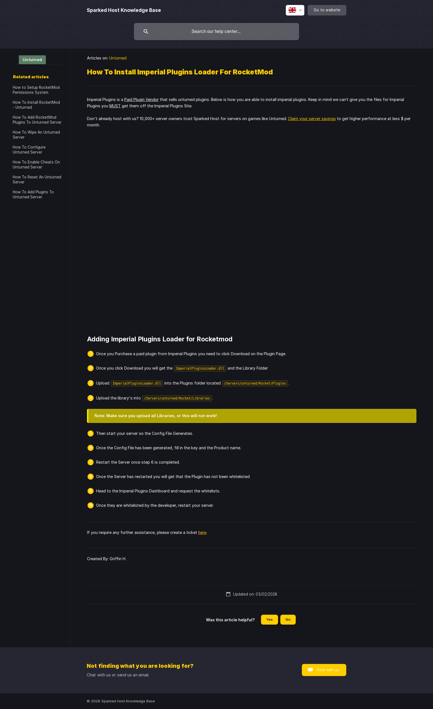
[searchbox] (216, 31)
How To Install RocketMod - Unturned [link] (36, 105)
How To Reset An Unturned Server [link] (37, 179)
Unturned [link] (117, 58)
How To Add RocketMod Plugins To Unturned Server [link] (37, 119)
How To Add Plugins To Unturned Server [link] (33, 194)
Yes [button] (269, 619)
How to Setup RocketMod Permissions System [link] (36, 90)
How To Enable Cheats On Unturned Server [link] (36, 164)
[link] (29, 59)
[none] (124, 10)
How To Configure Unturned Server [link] (29, 149)
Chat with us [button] (328, 670)
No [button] (288, 619)
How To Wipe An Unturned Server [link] (36, 134)
